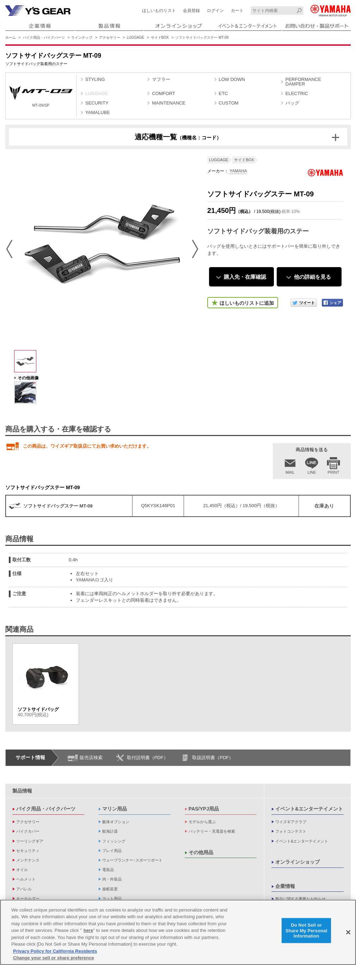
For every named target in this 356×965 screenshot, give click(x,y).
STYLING (95, 79)
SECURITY (97, 103)
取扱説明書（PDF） (212, 757)
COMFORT (163, 93)
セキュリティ (27, 851)
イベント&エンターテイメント (309, 809)
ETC (223, 93)
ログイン (215, 10)
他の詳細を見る (312, 277)
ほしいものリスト (159, 10)
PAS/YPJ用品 (204, 809)
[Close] (348, 932)
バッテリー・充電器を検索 (212, 831)
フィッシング (113, 841)
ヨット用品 (112, 898)
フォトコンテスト (290, 831)
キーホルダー (27, 898)
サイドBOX (160, 37)
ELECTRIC (297, 93)
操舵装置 (110, 889)
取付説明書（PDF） (147, 757)
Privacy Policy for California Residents (55, 951)
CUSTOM (229, 103)
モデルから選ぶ (202, 822)
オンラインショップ (297, 862)
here (88, 930)
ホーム (10, 37)
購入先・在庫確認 (245, 277)
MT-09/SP (41, 96)
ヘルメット (26, 879)
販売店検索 (91, 757)
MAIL (290, 472)
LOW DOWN (232, 79)
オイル (22, 870)
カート (237, 10)
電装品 (108, 870)
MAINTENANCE (168, 103)
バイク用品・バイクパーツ (44, 37)
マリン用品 (114, 809)
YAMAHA (237, 171)
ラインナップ (81, 37)
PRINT (333, 472)
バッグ (292, 103)
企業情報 (285, 886)
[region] (178, 932)
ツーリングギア (29, 841)
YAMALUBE (97, 112)
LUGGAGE (135, 37)
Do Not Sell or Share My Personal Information (306, 930)
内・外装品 (112, 879)
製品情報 (22, 791)
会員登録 (191, 10)
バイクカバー (27, 831)
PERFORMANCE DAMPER (303, 82)
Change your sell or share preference (53, 957)
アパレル (24, 889)
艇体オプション (115, 822)
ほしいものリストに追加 (247, 303)
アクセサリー (109, 37)
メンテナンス (27, 860)
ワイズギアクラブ (290, 822)
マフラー (161, 79)
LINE (311, 472)
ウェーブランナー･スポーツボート (132, 860)
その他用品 (201, 852)
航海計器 (110, 831)
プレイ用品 (112, 851)
